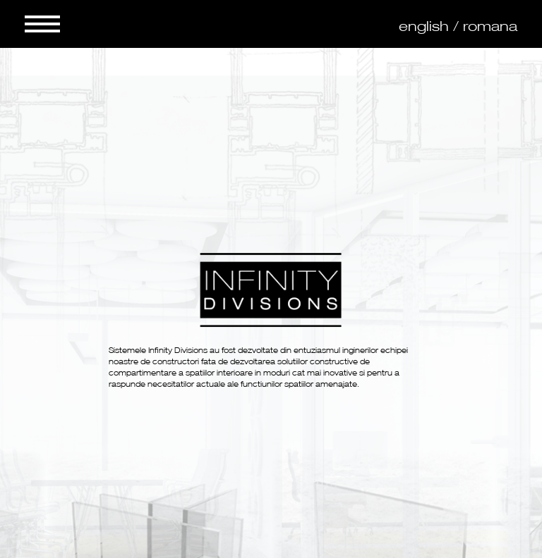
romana (490, 26)
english (424, 26)
